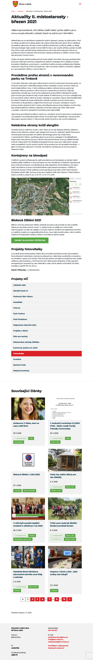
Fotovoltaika (18, 354)
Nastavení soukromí (56, 648)
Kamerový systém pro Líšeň (25, 348)
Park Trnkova (19, 314)
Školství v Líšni (56, 490)
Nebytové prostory (21, 371)
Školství (32, 535)
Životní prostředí (29, 490)
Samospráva (19, 442)
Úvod (13, 11)
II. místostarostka (20, 438)
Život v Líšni (55, 442)
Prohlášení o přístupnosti (58, 646)
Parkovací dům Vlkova (23, 297)
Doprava (20, 11)
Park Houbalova (20, 319)
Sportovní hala (19, 365)
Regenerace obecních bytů (24, 325)
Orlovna (16, 308)
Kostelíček (17, 302)
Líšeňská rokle (19, 285)
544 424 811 (52, 630)
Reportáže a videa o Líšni (23, 539)
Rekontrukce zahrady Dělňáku (26, 342)
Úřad (31, 438)
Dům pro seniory (20, 336)
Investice (17, 359)
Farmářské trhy (56, 539)
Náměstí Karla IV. (20, 291)
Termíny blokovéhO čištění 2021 (29, 240)
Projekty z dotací (20, 331)
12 (64, 599)
